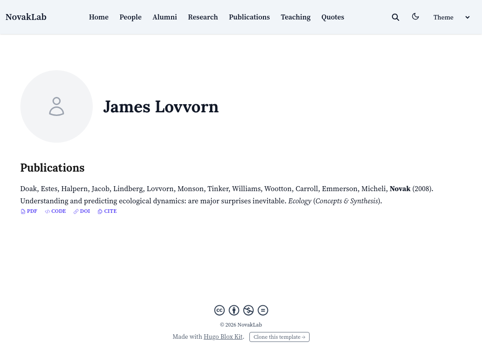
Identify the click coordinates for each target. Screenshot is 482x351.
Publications (249, 17)
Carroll (307, 188)
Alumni (165, 17)
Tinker (217, 188)
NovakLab (26, 16)
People (130, 17)
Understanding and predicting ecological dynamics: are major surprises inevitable (152, 201)
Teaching (295, 17)
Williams (246, 188)
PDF (29, 211)
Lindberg (128, 188)
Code (55, 211)
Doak (28, 188)
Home (99, 17)
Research (203, 17)
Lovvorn (160, 188)
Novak (400, 188)
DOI (81, 211)
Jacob (101, 188)
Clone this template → (279, 337)
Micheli (374, 188)
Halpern (74, 188)
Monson (190, 188)
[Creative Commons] (241, 310)
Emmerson (340, 188)
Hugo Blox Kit (223, 336)
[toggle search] (396, 17)
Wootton (278, 188)
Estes (49, 188)
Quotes (332, 17)
